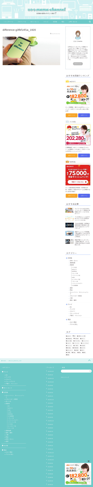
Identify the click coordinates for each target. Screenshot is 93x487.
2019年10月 (50, 438)
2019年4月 (49, 454)
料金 (71, 289)
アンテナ (72, 308)
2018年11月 (50, 468)
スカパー (72, 310)
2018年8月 (49, 473)
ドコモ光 (74, 266)
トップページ (8, 22)
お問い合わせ (73, 21)
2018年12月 (50, 465)
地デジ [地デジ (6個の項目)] (82, 349)
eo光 (73, 276)
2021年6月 (49, 398)
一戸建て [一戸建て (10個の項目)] (76, 344)
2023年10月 (50, 370)
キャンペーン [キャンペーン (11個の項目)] (85, 339)
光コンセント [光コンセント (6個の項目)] (70, 349)
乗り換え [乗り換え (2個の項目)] (69, 346)
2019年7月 (49, 446)
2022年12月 (50, 376)
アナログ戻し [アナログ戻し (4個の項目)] (77, 339)
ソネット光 (75, 280)
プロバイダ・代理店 (76, 295)
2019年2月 (49, 460)
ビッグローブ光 (76, 278)
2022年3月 (49, 387)
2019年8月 (49, 444)
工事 (71, 297)
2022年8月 (49, 381)
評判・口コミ (74, 259)
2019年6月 (49, 449)
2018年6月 (49, 479)
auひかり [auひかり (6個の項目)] (69, 335)
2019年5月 (49, 452)
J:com (9, 412)
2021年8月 (49, 395)
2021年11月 (50, 392)
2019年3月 (49, 457)
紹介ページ (71, 115)
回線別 (72, 264)
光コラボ (8, 401)
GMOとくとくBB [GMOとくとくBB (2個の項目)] (81, 335)
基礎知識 (72, 261)
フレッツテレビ (74, 312)
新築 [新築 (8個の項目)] (79, 351)
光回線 (55, 21)
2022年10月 (50, 379)
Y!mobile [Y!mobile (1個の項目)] (76, 337)
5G (9, 406)
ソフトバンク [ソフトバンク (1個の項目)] (76, 342)
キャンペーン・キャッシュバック (79, 292)
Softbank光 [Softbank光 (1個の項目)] (69, 337)
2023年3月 (49, 373)
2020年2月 (49, 427)
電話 (63, 21)
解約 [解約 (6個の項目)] (84, 351)
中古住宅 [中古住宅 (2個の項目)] (83, 344)
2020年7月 (49, 416)
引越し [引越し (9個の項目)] (74, 351)
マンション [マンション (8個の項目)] (69, 344)
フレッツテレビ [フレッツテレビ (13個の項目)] (85, 342)
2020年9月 (49, 411)
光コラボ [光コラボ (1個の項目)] (83, 346)
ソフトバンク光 (76, 274)
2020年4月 (49, 422)
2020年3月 (49, 425)
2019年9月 (49, 441)
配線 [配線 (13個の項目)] (68, 353)
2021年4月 (49, 403)
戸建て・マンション (76, 314)
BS (71, 306)
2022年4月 (49, 384)
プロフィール (22, 21)
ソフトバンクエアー (77, 282)
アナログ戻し (74, 323)
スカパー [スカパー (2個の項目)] (69, 342)
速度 (71, 287)
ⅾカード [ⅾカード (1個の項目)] (83, 337)
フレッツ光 (75, 272)
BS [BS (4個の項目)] (74, 335)
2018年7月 (49, 476)
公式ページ (84, 115)
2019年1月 (49, 462)
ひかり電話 (73, 321)
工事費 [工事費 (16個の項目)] (68, 351)
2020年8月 (49, 414)
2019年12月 (50, 433)
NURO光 (74, 270)
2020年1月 (49, 430)
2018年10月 (50, 471)
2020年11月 (50, 408)
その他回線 (75, 284)
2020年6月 (49, 419)
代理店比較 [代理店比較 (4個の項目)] (76, 346)
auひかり (74, 268)
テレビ (46, 22)
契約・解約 (73, 299)
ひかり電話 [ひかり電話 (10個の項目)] (69, 339)
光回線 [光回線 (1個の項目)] (77, 349)
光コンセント (35, 21)
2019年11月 (50, 435)
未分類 (6, 445)
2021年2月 (49, 406)
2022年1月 (49, 389)
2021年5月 (49, 400)
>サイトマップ (65, 377)
